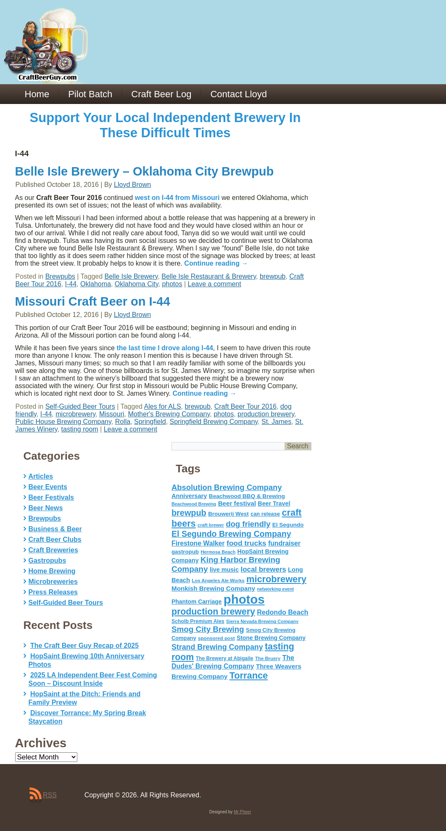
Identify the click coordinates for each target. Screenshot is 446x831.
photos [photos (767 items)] (244, 599)
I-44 (71, 284)
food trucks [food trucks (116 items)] (247, 543)
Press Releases (53, 592)
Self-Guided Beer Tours (80, 406)
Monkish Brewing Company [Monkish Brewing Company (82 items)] (213, 588)
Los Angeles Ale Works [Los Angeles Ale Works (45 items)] (218, 580)
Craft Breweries (53, 550)
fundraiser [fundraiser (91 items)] (284, 543)
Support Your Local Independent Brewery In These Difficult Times (165, 125)
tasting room (79, 429)
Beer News (46, 507)
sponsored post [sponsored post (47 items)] (216, 638)
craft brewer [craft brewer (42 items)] (211, 524)
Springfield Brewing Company (214, 421)
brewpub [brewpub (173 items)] (189, 512)
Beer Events (48, 486)
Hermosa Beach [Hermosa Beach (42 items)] (218, 551)
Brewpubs (60, 276)
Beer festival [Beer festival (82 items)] (237, 503)
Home (37, 94)
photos (172, 284)
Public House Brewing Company (63, 421)
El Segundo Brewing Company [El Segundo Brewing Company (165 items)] (231, 533)
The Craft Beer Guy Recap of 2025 (84, 645)
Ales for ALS (162, 406)
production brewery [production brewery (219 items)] (213, 612)
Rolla (122, 421)
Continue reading (216, 263)
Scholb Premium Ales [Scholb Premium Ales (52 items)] (198, 621)
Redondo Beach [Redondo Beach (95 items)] (282, 612)
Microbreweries (53, 581)
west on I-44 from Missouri (177, 197)
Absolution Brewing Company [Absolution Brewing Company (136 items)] (227, 487)
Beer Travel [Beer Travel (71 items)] (274, 503)
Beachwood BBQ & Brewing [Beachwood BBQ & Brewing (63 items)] (247, 496)
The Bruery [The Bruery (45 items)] (267, 658)
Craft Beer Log (161, 94)
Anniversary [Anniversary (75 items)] (189, 496)
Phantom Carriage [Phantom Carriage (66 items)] (197, 601)
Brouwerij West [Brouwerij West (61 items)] (228, 514)
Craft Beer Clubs (55, 539)
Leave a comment (214, 284)
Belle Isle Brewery (131, 276)
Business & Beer (55, 529)
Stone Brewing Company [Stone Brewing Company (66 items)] (271, 637)
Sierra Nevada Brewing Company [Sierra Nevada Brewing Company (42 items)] (262, 621)
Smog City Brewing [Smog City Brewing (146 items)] (208, 629)
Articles (41, 476)
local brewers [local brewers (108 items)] (263, 569)
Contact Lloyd (238, 94)
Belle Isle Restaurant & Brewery (208, 276)
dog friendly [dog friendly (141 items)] (248, 523)
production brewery (266, 414)
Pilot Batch (90, 94)
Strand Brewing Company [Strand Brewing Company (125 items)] (217, 647)
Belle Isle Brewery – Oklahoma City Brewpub (144, 171)
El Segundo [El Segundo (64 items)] (288, 525)
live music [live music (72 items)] (224, 569)
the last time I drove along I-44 (164, 348)
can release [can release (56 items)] (265, 514)
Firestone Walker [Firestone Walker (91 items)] (198, 543)
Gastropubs (47, 560)
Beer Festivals (51, 497)
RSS (50, 795)
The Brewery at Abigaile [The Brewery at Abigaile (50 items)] (224, 658)
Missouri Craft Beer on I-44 (92, 301)
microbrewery (75, 414)
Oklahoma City (136, 284)
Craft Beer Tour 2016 (245, 406)
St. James (276, 421)
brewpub (272, 276)
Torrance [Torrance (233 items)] (249, 675)
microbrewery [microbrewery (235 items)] (276, 579)
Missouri (111, 414)
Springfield (150, 421)
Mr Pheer (242, 812)
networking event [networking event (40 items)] (275, 588)
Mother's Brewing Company (169, 414)
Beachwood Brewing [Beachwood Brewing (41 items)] (194, 503)
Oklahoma (95, 284)
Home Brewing (52, 571)
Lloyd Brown (132, 184)
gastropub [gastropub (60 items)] (185, 552)
